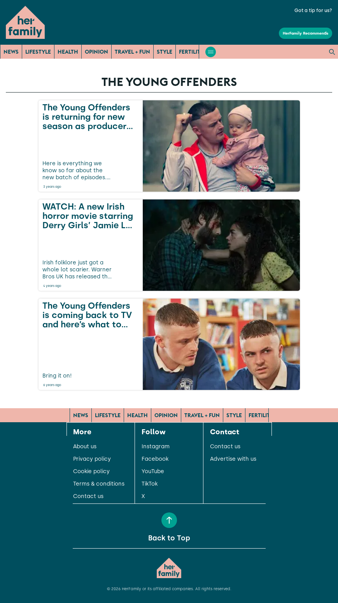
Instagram (156, 447)
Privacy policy (92, 459)
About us (84, 447)
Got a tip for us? (313, 10)
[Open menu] (210, 52)
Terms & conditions (98, 484)
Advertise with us (233, 459)
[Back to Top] (169, 520)
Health (68, 51)
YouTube (153, 471)
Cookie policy (91, 471)
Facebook (155, 459)
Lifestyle (38, 51)
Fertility (191, 51)
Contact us (88, 496)
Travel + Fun (132, 51)
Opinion (96, 51)
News (11, 51)
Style (164, 51)
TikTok (150, 484)
